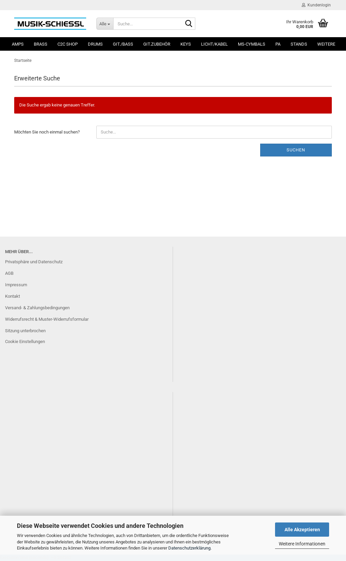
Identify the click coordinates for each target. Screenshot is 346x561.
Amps (18, 44)
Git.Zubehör (156, 44)
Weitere (326, 44)
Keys (185, 44)
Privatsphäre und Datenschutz (34, 261)
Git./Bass (123, 44)
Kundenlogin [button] (316, 5)
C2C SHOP (67, 44)
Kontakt (12, 296)
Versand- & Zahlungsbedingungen (37, 307)
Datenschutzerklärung (189, 548)
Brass (40, 44)
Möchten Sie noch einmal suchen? (47, 132)
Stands (299, 44)
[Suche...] (104, 24)
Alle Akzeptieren (302, 529)
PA (277, 44)
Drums (95, 44)
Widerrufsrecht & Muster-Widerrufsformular (47, 319)
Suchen (296, 149)
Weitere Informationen (302, 543)
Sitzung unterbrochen (25, 330)
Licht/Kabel (214, 44)
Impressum (16, 284)
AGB (9, 273)
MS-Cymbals (251, 44)
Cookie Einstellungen (25, 341)
